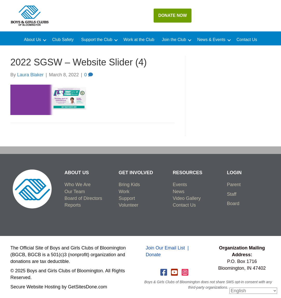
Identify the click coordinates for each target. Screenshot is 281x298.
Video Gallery (187, 198)
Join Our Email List (165, 247)
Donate (153, 254)
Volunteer (128, 205)
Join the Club (174, 40)
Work (124, 191)
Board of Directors (83, 198)
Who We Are (78, 184)
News (178, 191)
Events (180, 184)
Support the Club (96, 40)
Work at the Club (139, 40)
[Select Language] (253, 291)
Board (233, 203)
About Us (32, 40)
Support (127, 198)
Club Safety (63, 40)
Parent (234, 184)
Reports (73, 205)
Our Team (75, 191)
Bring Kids (129, 184)
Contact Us (247, 40)
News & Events (211, 40)
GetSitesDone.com (87, 286)
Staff (231, 194)
